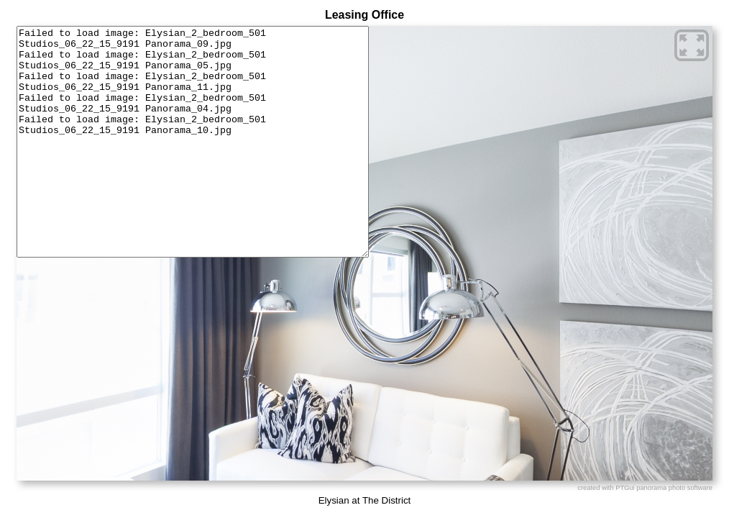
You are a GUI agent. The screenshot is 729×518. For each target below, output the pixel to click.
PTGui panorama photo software (663, 487)
